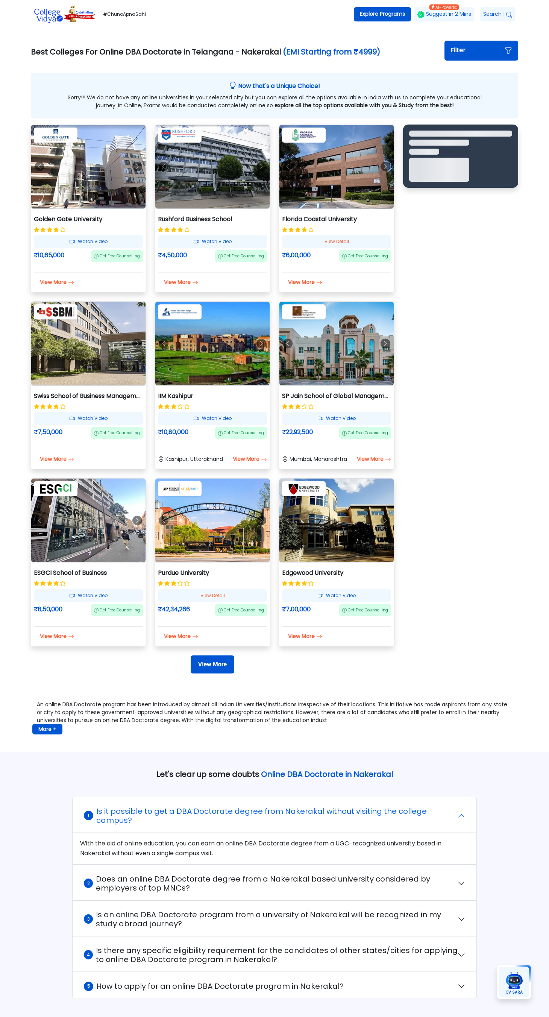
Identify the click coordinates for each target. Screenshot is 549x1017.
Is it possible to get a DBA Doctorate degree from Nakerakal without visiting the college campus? (255, 815)
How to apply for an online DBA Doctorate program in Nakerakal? (214, 986)
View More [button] (57, 282)
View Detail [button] (337, 241)
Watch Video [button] (89, 241)
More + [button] (47, 729)
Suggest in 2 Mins (444, 12)
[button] (481, 51)
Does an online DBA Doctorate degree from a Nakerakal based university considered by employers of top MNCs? (257, 883)
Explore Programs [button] (382, 14)
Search (497, 14)
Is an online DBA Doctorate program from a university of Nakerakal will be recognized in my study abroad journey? (262, 919)
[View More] (212, 664)
